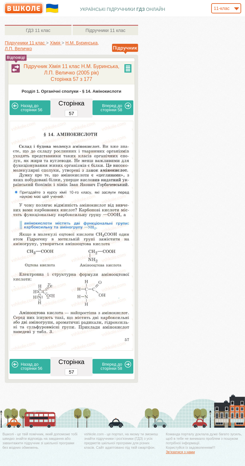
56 (27, 107)
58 (115, 107)
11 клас (38, 30)
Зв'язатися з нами (180, 452)
